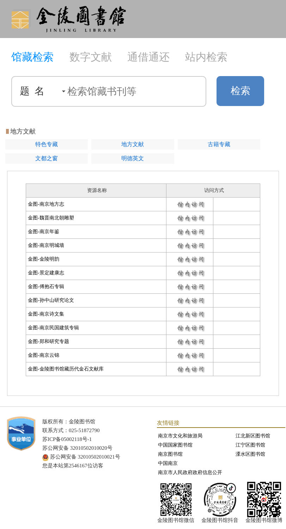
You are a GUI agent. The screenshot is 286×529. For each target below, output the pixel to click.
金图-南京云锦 (43, 355)
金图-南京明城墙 (46, 245)
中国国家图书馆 (175, 445)
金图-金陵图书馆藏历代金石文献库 (66, 369)
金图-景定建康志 (46, 272)
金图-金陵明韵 (43, 259)
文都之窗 (46, 158)
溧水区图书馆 (250, 454)
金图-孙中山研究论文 (51, 300)
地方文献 (132, 144)
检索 (240, 90)
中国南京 (168, 463)
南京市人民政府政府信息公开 (190, 472)
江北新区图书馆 (253, 435)
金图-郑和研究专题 (48, 341)
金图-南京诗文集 (46, 314)
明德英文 (132, 158)
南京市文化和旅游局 (180, 435)
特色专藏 (46, 144)
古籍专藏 (219, 144)
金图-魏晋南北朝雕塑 (51, 217)
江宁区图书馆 (250, 445)
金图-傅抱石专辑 (46, 286)
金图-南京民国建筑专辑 (53, 327)
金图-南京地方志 (46, 204)
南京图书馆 (170, 454)
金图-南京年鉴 (43, 231)
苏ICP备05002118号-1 (67, 439)
